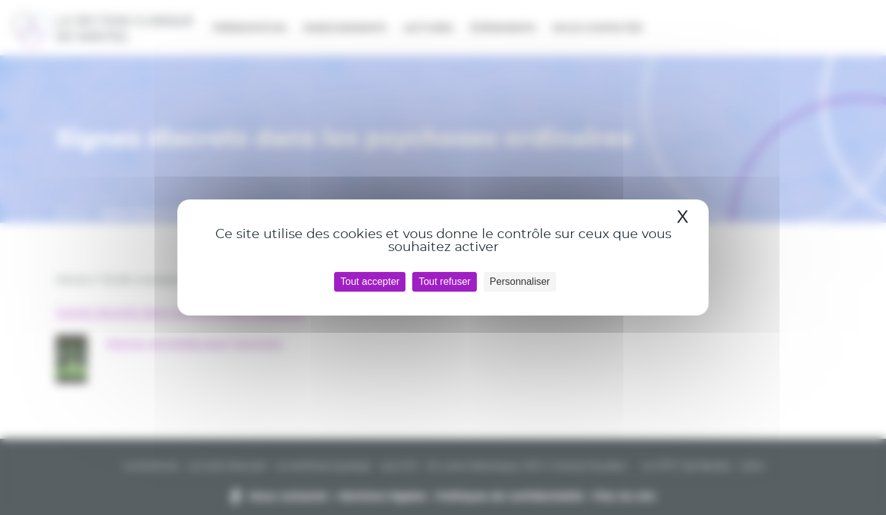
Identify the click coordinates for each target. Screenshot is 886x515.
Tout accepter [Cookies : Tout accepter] (369, 281)
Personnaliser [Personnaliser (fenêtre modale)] (520, 281)
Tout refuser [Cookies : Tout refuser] (444, 281)
